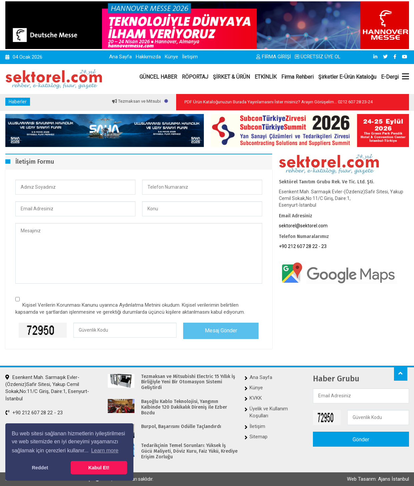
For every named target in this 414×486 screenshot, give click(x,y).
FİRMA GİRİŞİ (273, 57)
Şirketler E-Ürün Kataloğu (347, 77)
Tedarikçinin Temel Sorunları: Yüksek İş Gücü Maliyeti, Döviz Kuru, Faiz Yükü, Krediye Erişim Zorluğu (189, 451)
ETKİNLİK (266, 77)
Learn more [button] (104, 450)
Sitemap (259, 437)
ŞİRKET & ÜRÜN (231, 77)
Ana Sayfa (120, 57)
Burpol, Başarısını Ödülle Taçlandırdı (181, 426)
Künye (171, 57)
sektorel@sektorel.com (303, 225)
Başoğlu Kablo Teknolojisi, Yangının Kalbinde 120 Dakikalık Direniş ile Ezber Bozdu (184, 407)
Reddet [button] (40, 467)
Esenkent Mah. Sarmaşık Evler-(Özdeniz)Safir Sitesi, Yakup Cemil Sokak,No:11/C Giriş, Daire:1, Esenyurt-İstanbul (47, 388)
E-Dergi (390, 77)
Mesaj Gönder (221, 330)
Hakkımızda (148, 57)
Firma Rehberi (297, 77)
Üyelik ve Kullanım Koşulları (269, 412)
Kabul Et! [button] (98, 467)
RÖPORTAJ (195, 77)
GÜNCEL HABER (158, 77)
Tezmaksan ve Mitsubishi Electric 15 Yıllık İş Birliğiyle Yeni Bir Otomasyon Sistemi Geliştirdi (188, 382)
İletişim (190, 57)
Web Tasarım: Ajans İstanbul (378, 479)
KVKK (256, 398)
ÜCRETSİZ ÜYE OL (318, 57)
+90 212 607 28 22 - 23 (303, 246)
